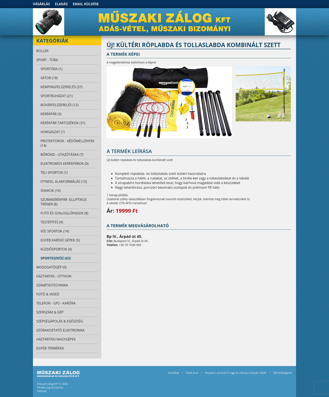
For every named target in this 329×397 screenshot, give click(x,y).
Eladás (61, 4)
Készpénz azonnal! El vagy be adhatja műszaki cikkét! (235, 373)
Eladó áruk (192, 373)
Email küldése (86, 4)
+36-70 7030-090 (130, 245)
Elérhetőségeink (282, 373)
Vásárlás (41, 4)
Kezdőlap (173, 373)
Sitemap (42, 391)
